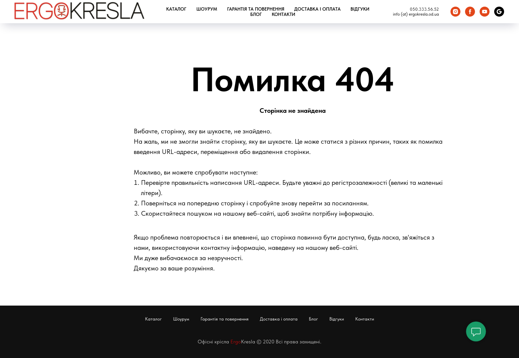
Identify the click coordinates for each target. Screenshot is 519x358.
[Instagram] (455, 12)
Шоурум (206, 9)
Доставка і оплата (317, 9)
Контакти (283, 14)
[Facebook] (470, 12)
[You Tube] (485, 12)
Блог (256, 14)
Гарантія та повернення (255, 9)
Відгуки (360, 9)
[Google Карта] (499, 12)
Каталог (176, 9)
